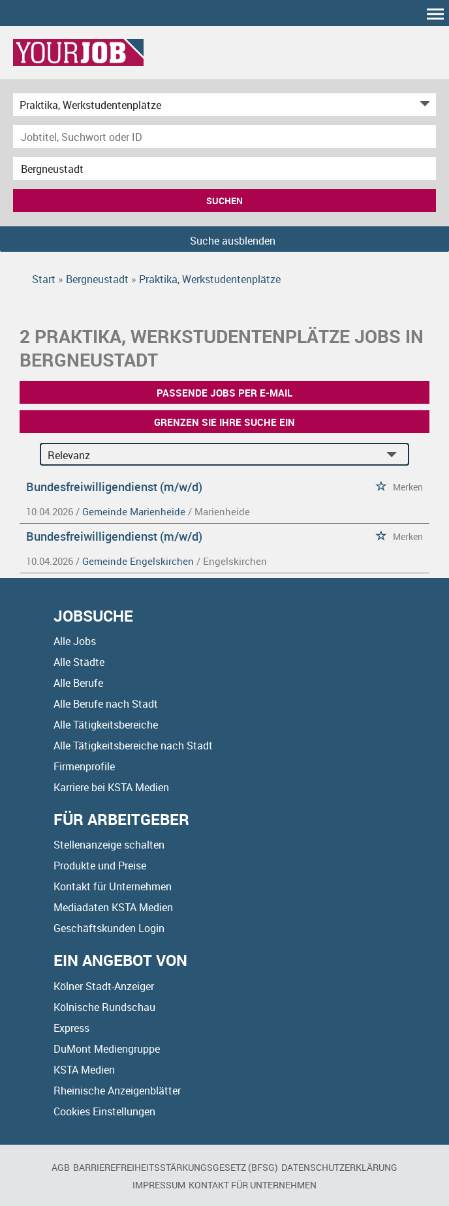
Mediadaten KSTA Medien (113, 907)
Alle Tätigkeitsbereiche (106, 724)
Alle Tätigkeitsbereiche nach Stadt (133, 745)
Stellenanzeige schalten (109, 844)
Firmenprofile (84, 766)
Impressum (158, 1185)
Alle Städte (79, 662)
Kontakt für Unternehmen (113, 886)
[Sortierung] (211, 455)
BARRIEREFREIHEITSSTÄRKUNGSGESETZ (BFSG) (175, 1167)
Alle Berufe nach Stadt (106, 704)
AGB (61, 1167)
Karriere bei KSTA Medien (111, 787)
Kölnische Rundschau (104, 1007)
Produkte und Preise (100, 865)
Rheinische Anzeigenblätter (117, 1090)
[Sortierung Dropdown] (395, 455)
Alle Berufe (78, 683)
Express (71, 1028)
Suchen (224, 200)
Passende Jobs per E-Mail (224, 392)
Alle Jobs (75, 641)
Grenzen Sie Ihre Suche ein (224, 422)
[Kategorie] (211, 104)
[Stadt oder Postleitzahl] (224, 168)
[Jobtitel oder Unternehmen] (224, 136)
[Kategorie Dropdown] (423, 104)
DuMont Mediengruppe (107, 1049)
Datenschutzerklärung (339, 1167)
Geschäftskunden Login (109, 928)
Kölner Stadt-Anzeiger (104, 986)
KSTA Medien (84, 1070)
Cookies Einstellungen (104, 1111)
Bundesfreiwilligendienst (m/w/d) (114, 486)
